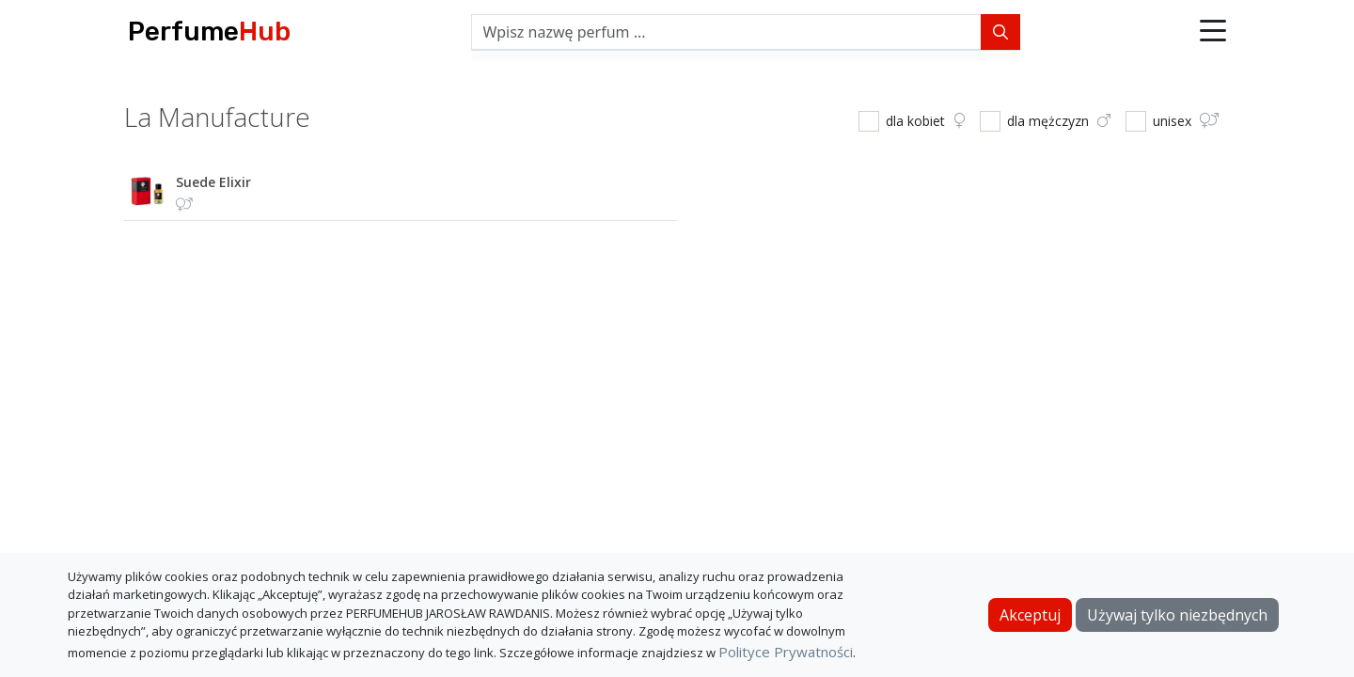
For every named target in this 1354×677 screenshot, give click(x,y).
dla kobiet (925, 121)
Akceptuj (1030, 615)
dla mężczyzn (1058, 121)
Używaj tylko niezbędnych (1177, 615)
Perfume (209, 31)
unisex (1186, 121)
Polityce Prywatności (785, 651)
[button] (1213, 32)
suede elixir (213, 182)
